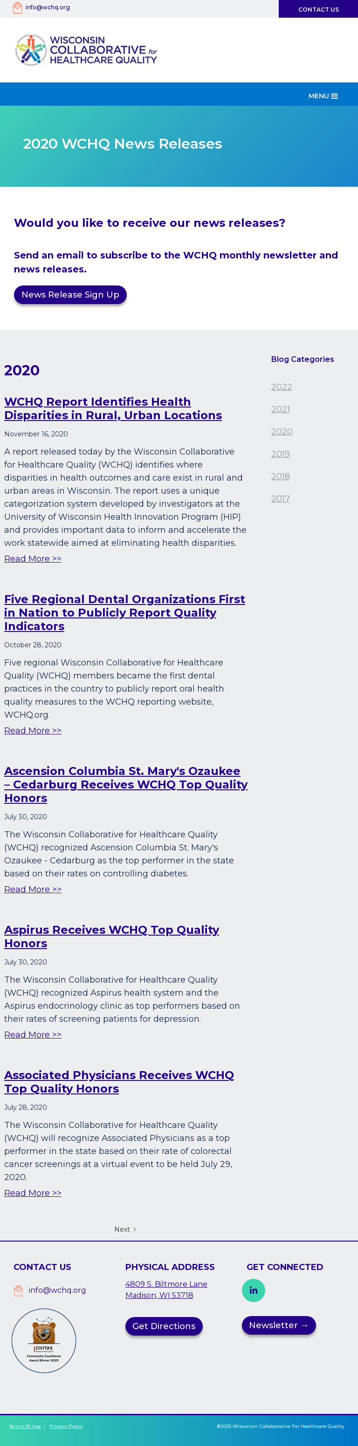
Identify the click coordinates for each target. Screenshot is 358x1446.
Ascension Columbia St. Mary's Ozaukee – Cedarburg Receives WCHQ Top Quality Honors (126, 784)
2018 (280, 476)
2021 (280, 409)
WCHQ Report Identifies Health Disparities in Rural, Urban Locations (113, 408)
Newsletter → (279, 1325)
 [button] (253, 1290)
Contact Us (318, 9)
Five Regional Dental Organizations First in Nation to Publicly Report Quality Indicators (124, 612)
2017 (280, 499)
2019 (280, 454)
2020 (282, 432)
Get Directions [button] (163, 1326)
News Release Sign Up (70, 295)
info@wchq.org (48, 7)
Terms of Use (25, 1426)
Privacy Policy (66, 1426)
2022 (281, 387)
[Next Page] (125, 1229)
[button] (324, 94)
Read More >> (33, 559)
